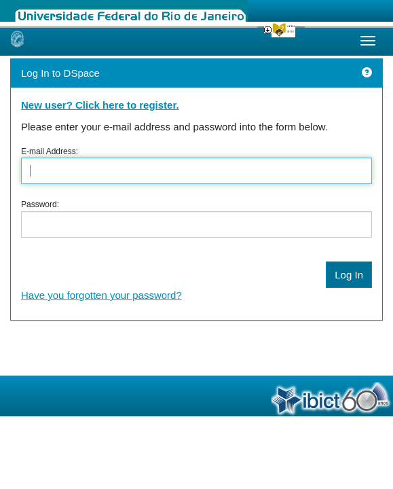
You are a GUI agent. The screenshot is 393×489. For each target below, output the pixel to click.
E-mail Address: (49, 151)
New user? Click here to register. (100, 105)
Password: (40, 204)
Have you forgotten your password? (101, 295)
